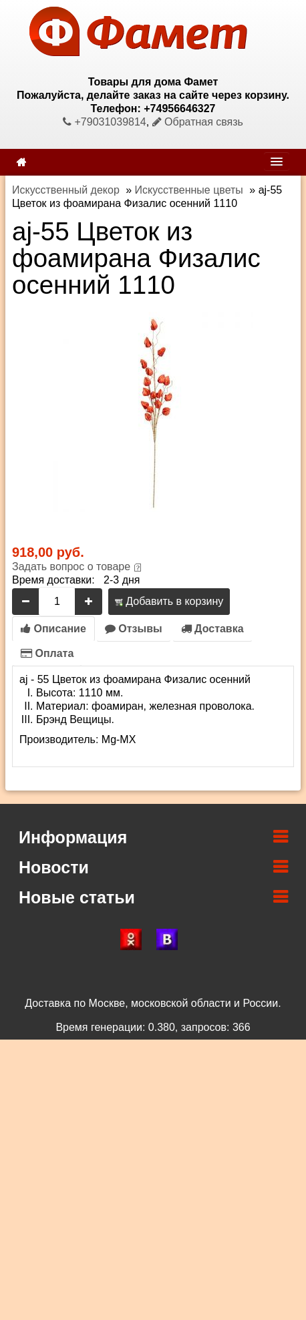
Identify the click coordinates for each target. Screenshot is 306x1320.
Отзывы (133, 628)
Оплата (47, 653)
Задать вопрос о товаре (71, 566)
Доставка (212, 628)
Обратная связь (197, 122)
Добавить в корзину (169, 601)
